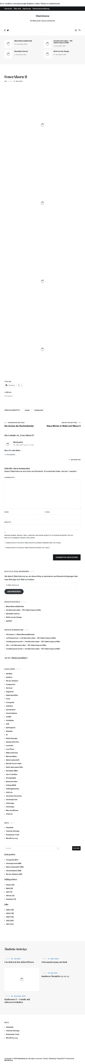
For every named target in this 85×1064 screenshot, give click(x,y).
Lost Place (10, 749)
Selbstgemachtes (12, 789)
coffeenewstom (12, 638)
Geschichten (10, 710)
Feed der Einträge (12, 831)
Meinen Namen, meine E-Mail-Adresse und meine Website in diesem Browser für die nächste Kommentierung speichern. (38, 537)
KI (7, 735)
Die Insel (9, 688)
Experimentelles (12, 695)
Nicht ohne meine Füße (14, 767)
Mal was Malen (11, 756)
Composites (10, 684)
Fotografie (10, 702)
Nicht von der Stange (61, 51)
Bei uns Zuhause (12, 681)
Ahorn (27, 410)
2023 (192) (10, 917)
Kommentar (9, 477)
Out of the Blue (11, 774)
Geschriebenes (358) (13, 871)
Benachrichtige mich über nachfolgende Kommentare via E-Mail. (34, 543)
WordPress (8, 1060)
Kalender (9, 731)
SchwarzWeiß (11, 785)
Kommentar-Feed (12, 835)
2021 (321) (10, 924)
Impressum (27, 9)
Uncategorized (11, 799)
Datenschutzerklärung (41, 9)
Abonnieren (14, 591)
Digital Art (10, 692)
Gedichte (9, 706)
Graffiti (8, 717)
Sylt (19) (9, 892)
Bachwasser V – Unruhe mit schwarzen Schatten (17, 1000)
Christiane (10, 634)
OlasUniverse (42, 16)
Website (7, 522)
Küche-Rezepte (11, 738)
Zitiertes (9, 814)
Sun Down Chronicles (14, 796)
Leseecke (9, 745)
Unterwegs (10, 803)
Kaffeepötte (10, 728)
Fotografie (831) (12, 860)
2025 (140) (10, 910)
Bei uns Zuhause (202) (14, 874)
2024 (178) (10, 913)
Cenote (51, 1058)
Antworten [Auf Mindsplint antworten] (76, 460)
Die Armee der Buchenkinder (23, 424)
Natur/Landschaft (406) (15, 867)
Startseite (8, 9)
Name (6, 512)
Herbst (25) (10, 885)
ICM (7, 724)
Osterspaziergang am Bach (54, 962)
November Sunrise (21, 51)
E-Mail (47, 512)
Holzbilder (10, 720)
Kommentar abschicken (67, 557)
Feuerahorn (38, 410)
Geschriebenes (11, 713)
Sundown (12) (11, 899)
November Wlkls (12, 771)
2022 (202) (10, 920)
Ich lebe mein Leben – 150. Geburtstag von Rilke (63, 42)
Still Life (9, 792)
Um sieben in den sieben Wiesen (19, 962)
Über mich (17, 9)
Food (8, 699)
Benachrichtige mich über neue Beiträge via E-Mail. (28, 547)
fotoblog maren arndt (14, 641)
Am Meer (9, 674)
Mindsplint (18, 442)
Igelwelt (9, 621)
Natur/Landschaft (12, 760)
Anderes (9, 677)
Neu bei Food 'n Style (13, 763)
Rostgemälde (11, 778)
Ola (5, 81)
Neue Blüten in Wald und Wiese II (61, 424)
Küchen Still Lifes (12, 742)
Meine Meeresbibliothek (23, 41)
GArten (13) (10, 895)
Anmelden (9, 827)
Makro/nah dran (12, 753)
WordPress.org (12, 838)
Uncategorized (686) (13, 863)
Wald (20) (9, 888)
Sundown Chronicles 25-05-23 (55, 976)
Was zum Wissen (12, 810)
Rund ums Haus (11, 781)
